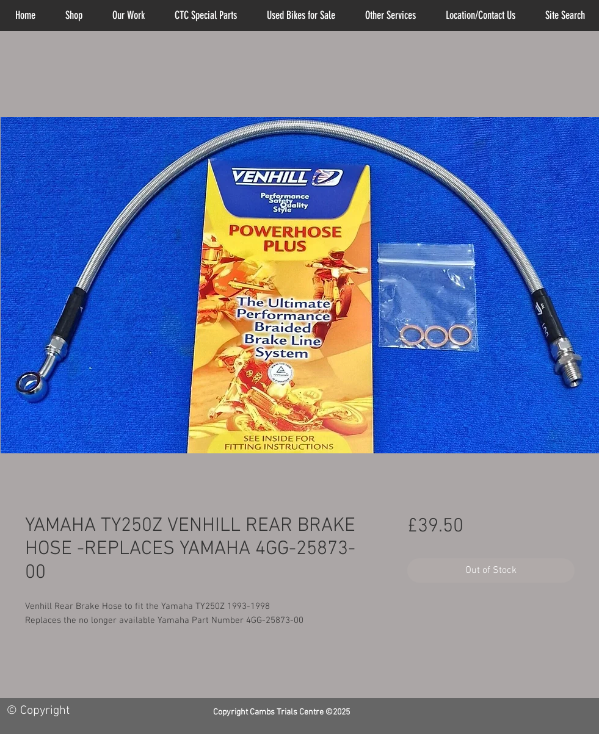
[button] (390, 15)
